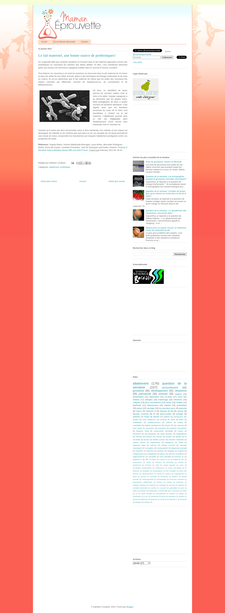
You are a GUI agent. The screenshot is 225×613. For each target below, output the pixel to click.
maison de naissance (175, 482)
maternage (163, 399)
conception (149, 448)
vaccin (139, 411)
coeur (182, 465)
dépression (154, 397)
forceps (143, 476)
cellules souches (168, 445)
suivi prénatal (165, 457)
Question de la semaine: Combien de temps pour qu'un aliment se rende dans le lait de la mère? (166, 193)
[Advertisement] (156, 129)
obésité (167, 405)
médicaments (138, 454)
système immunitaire (178, 428)
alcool (149, 462)
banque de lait (166, 411)
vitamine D (151, 411)
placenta (183, 408)
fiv (154, 414)
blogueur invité (142, 431)
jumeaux (160, 451)
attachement (152, 405)
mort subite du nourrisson (143, 428)
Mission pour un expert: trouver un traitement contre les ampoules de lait (166, 229)
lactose (146, 440)
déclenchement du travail (151, 474)
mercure (172, 485)
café (157, 465)
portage (179, 414)
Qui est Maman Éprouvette (64, 42)
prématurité (145, 393)
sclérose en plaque (176, 494)
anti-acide (169, 462)
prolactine (137, 434)
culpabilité (137, 425)
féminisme (164, 476)
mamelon (152, 485)
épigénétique (181, 434)
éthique (147, 502)
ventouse (163, 499)
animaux (158, 462)
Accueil (44, 42)
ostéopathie (152, 454)
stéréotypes (137, 496)
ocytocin (163, 488)
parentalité (173, 488)
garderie (175, 476)
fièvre (135, 476)
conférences (159, 468)
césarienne (181, 390)
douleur (169, 437)
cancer (180, 411)
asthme (169, 422)
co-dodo (168, 397)
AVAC (181, 419)
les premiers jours (167, 408)
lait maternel (179, 425)
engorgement (179, 474)
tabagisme (169, 442)
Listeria (162, 459)
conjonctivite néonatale (163, 431)
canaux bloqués (169, 465)
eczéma (167, 474)
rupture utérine (139, 442)
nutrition (154, 488)
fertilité (179, 402)
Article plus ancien (117, 181)
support (178, 394)
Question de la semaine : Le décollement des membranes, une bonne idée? (166, 211)
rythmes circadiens (176, 454)
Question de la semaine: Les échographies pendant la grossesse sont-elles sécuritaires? (166, 177)
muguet (181, 451)
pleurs (162, 454)
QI (169, 459)
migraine (181, 485)
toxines (135, 499)
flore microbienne (153, 402)
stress (168, 402)
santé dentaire (166, 434)
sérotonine (154, 496)
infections (178, 399)
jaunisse (150, 451)
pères (139, 408)
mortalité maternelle (140, 488)
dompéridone (157, 471)
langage (171, 451)
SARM (175, 459)
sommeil (163, 393)
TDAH (180, 442)
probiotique (65, 167)
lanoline (159, 482)
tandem (181, 496)
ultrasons (153, 499)
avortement (137, 465)
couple (180, 422)
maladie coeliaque (139, 485)
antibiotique (137, 422)
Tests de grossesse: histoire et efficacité (164, 162)
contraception (162, 448)
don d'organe (171, 471)
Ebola (154, 459)
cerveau (159, 437)
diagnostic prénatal (179, 448)
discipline (146, 471)
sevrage (150, 408)
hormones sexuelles (177, 479)
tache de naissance (169, 496)
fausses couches (140, 414)
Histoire (139, 437)
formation (153, 476)
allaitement (54, 167)
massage (162, 485)
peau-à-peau (166, 414)
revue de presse (151, 417)
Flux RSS (137, 62)
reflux (185, 491)
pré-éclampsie (150, 434)
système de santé (167, 419)
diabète (167, 417)
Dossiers (84, 42)
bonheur (148, 465)
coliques (136, 402)
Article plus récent (49, 181)
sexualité (152, 457)
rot (137, 494)
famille (178, 437)
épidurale (137, 405)
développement (159, 390)
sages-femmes (139, 457)
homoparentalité (148, 479)
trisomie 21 (179, 457)
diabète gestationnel (153, 425)
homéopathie (161, 479)
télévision (144, 499)
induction (139, 451)
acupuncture (137, 462)
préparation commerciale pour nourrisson (164, 491)
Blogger (129, 607)
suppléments (155, 442)
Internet (149, 437)
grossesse (138, 390)
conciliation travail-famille (142, 468)
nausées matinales (176, 440)
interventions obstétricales (142, 482)
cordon (180, 431)
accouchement (170, 387)
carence (153, 445)
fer (186, 437)
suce (146, 496)
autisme (136, 417)
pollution (143, 491)
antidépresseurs (154, 422)
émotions (183, 499)
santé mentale (146, 494)
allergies (148, 399)
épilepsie (138, 502)
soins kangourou (149, 419)
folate (138, 440)
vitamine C (173, 499)
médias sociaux (159, 440)
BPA (146, 459)
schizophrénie (161, 494)
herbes (167, 425)
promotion (162, 428)
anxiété (180, 462)
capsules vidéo (139, 445)
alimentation (138, 397)
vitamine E (137, 459)
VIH (182, 459)
